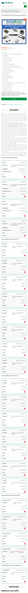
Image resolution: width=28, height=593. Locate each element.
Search (25, 6)
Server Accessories (18, 104)
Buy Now (14, 98)
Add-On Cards (10, 104)
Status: (2, 49)
